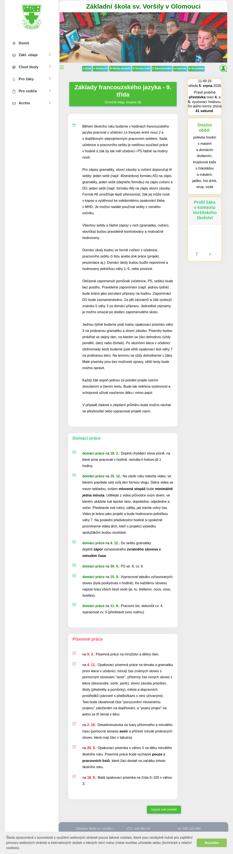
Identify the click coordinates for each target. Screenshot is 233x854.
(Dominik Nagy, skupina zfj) (123, 94)
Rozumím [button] (212, 843)
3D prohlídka (196, 68)
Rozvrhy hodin (141, 68)
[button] (21, 848)
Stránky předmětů (120, 68)
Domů (87, 68)
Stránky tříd (100, 68)
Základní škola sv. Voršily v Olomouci (143, 6)
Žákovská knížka (162, 68)
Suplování (180, 68)
